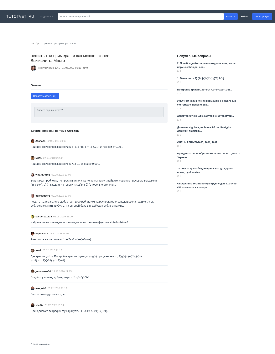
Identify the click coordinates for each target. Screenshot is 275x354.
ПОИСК (230, 16)
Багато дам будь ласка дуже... (49, 294)
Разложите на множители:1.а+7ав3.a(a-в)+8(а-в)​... (62, 239)
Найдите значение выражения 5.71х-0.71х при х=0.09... (65, 163)
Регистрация (262, 16)
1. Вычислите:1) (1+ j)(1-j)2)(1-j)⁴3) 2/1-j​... (201, 78)
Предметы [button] (45, 16)
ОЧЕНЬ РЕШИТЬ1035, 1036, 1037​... (198, 142)
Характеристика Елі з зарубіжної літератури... (205, 115)
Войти (244, 16)
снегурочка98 (46, 67)
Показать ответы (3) (44, 96)
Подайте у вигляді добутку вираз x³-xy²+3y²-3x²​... (61, 277)
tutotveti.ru (20, 16)
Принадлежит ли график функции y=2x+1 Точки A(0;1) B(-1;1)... (70, 311)
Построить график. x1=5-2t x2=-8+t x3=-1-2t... (204, 89)
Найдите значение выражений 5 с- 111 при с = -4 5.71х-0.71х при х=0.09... (77, 146)
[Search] (141, 16)
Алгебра (35, 43)
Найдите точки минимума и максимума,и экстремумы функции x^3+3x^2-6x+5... (80, 222)
